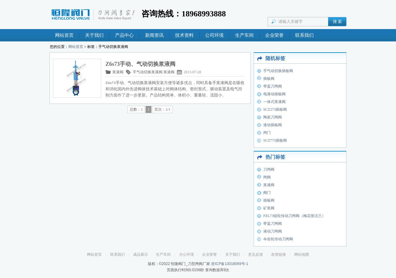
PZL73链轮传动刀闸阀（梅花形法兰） (294, 216)
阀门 (267, 192)
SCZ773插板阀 (275, 140)
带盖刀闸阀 (272, 86)
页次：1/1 (162, 109)
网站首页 (64, 35)
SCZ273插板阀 (275, 109)
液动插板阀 (272, 125)
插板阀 (268, 78)
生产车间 (244, 35)
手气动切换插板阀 (278, 71)
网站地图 (301, 254)
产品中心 (124, 35)
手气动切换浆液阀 (147, 72)
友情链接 (278, 254)
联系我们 (304, 35)
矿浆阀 (268, 208)
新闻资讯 (154, 35)
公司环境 (214, 35)
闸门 (267, 132)
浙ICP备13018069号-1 (229, 264)
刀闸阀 (268, 169)
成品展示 (140, 254)
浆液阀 (117, 72)
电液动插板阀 (274, 94)
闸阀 (267, 177)
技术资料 (184, 35)
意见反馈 (255, 254)
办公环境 (186, 254)
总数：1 (136, 109)
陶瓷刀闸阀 (272, 117)
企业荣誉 (274, 35)
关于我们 (94, 35)
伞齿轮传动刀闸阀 (278, 239)
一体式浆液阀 (274, 102)
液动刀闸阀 (272, 231)
